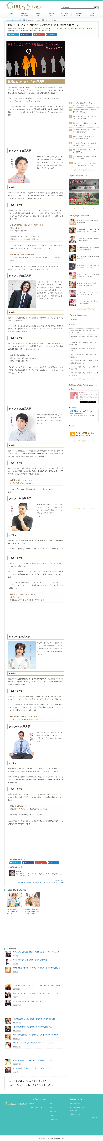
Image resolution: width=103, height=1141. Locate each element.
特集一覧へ (95, 1117)
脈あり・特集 (73, 1110)
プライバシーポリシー (35, 1107)
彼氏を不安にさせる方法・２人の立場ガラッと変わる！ (88, 239)
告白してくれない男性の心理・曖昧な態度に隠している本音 (88, 275)
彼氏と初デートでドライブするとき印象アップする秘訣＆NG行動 (88, 230)
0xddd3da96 (73, 319)
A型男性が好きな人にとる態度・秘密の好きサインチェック (34, 1001)
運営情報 (32, 1103)
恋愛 (38, 15)
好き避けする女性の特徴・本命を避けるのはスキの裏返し (84, 111)
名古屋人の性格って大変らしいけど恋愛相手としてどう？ (33, 1060)
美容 (51, 15)
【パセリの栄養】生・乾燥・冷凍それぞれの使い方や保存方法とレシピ (83, 362)
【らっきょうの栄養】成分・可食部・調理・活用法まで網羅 (83, 368)
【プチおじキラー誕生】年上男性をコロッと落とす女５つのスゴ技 (39, 882)
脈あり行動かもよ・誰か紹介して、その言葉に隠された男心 (84, 117)
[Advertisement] (35, 132)
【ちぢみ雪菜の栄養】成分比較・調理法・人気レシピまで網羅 (83, 331)
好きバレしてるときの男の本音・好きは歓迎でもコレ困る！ (88, 284)
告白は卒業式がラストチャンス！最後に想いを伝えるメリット (88, 266)
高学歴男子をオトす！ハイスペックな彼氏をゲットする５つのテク (36, 993)
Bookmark (52, 34)
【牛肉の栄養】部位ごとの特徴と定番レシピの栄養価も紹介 (83, 344)
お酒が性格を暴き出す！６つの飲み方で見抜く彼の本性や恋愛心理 (36, 968)
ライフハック (65, 15)
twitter (13, 34)
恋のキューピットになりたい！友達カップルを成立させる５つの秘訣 (85, 164)
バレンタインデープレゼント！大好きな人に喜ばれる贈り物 (88, 293)
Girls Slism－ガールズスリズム (81, 411)
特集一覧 (92, 15)
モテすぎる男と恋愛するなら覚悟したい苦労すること (32, 1068)
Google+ (39, 34)
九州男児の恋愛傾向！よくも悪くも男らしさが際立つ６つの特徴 (35, 1035)
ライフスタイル (24, 15)
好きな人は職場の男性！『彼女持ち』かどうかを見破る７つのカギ (84, 104)
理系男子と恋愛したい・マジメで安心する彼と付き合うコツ (14, 911)
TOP (11, 14)
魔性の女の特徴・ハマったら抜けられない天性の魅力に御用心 (84, 137)
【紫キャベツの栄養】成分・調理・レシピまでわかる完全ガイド (83, 374)
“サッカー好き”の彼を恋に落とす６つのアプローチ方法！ (33, 1043)
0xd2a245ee (73, 325)
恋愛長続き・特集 (75, 1114)
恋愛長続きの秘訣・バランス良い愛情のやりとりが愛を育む (88, 248)
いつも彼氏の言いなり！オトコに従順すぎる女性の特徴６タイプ (84, 144)
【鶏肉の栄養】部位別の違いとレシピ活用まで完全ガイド (83, 350)
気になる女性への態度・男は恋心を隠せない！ (88, 257)
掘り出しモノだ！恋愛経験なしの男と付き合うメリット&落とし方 (36, 952)
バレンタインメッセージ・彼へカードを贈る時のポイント (88, 302)
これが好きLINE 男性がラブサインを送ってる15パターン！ (84, 151)
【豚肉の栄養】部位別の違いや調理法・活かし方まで (83, 337)
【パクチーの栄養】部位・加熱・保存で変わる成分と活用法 (83, 356)
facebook (26, 34)
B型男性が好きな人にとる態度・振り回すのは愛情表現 (32, 1027)
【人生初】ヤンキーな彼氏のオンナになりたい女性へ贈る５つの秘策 (37, 985)
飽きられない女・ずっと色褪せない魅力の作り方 (88, 222)
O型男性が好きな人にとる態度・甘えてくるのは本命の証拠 (34, 1019)
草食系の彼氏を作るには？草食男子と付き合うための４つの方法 (32, 911)
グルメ (78, 15)
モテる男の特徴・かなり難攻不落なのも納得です (30, 960)
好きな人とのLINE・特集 (77, 1107)
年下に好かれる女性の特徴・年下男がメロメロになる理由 (84, 157)
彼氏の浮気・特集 (75, 1103)
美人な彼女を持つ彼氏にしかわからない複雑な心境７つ (84, 124)
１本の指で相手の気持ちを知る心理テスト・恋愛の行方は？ (84, 131)
